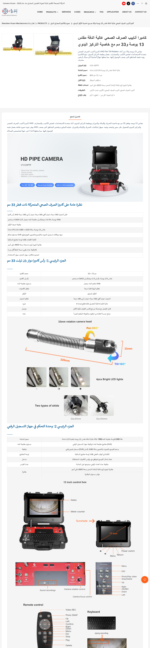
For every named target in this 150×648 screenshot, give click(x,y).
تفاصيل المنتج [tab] (75, 117)
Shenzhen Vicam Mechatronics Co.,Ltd (18, 23)
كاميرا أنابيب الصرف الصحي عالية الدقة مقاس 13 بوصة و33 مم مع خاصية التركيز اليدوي (103, 23)
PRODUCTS (42, 23)
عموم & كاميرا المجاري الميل (60, 23)
